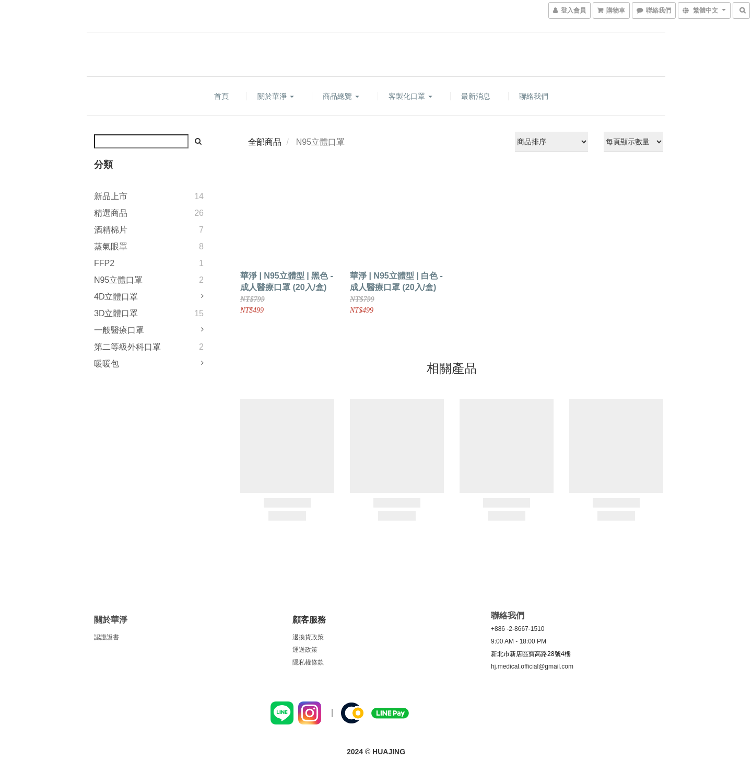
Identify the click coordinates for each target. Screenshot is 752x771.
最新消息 (475, 96)
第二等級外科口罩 (127, 346)
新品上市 (110, 196)
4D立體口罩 (116, 296)
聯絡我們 (533, 96)
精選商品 (110, 213)
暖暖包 (106, 363)
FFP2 (104, 263)
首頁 (221, 96)
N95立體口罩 (118, 279)
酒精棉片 (110, 229)
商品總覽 (341, 96)
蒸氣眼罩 (110, 246)
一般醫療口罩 (119, 330)
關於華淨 (275, 96)
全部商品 (264, 141)
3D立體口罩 (116, 313)
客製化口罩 (410, 96)
